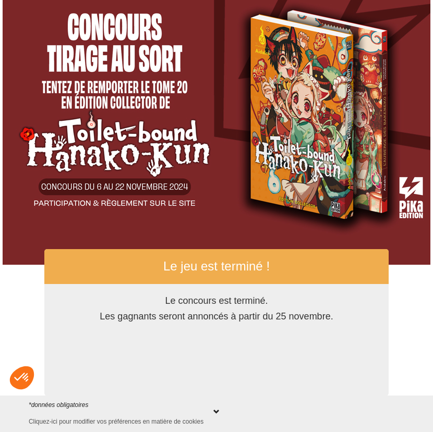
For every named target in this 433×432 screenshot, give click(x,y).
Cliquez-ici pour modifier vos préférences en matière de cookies (116, 421)
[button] (21, 377)
